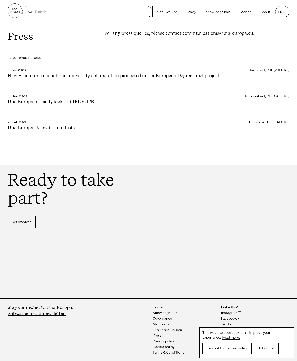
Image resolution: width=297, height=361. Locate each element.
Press (157, 335)
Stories (245, 12)
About (265, 12)
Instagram (229, 313)
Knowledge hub (217, 12)
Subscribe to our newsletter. (37, 313)
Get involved (167, 12)
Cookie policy (163, 347)
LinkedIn (228, 307)
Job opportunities (167, 330)
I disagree (267, 348)
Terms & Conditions (168, 352)
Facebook (229, 318)
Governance (162, 318)
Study (191, 12)
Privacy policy (164, 341)
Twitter (227, 324)
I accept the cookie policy (227, 348)
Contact (159, 307)
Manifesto (161, 324)
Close (289, 332)
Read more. (231, 337)
